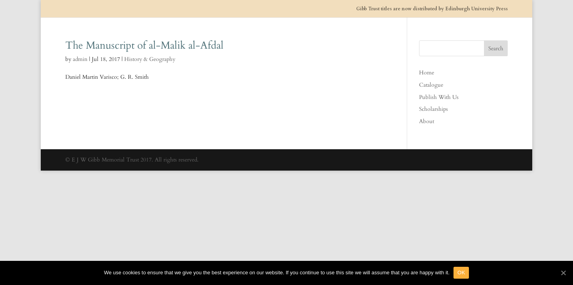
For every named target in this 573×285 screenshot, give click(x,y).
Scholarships (433, 109)
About (426, 121)
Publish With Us (439, 97)
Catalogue (431, 85)
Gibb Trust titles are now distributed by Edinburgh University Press (432, 9)
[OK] (563, 273)
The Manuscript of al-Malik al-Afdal (144, 45)
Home (426, 72)
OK (461, 273)
